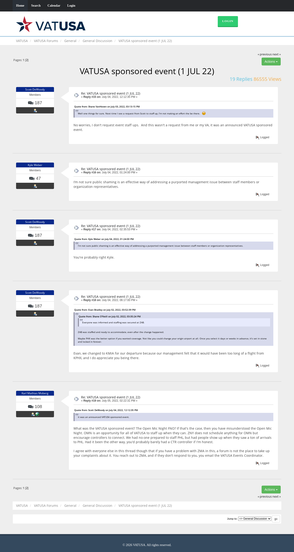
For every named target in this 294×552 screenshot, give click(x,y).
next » (276, 54)
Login (71, 5)
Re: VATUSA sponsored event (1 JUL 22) (110, 93)
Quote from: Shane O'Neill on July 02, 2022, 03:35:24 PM (110, 316)
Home (20, 5)
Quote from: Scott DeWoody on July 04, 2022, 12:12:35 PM (106, 410)
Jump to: (232, 518)
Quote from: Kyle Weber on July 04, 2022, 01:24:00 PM (104, 239)
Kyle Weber (35, 165)
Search (36, 5)
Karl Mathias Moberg (35, 393)
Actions (271, 61)
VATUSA (22, 41)
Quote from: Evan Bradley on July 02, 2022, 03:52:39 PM (105, 309)
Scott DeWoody (35, 89)
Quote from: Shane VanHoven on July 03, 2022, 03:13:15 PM (107, 106)
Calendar (54, 5)
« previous (265, 54)
